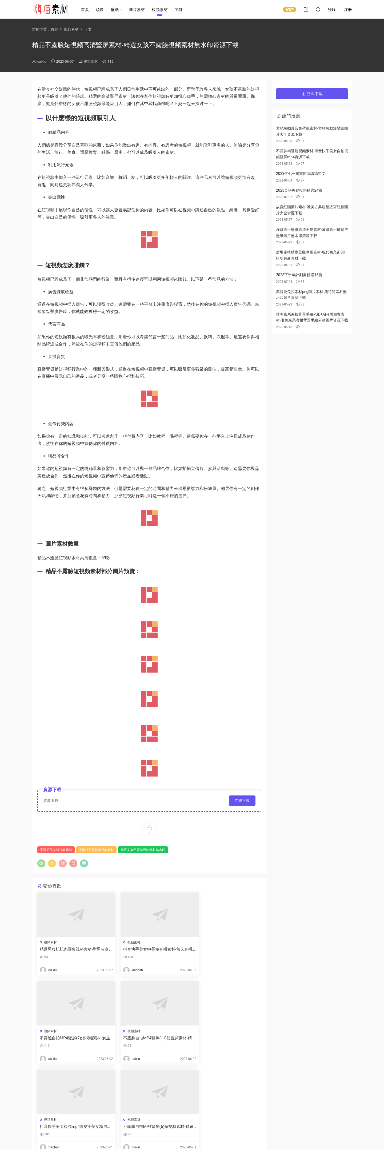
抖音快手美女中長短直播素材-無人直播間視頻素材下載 (149, 949)
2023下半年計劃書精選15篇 (299, 275)
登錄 (50, 1092)
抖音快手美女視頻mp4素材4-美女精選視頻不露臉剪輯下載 (148, 1038)
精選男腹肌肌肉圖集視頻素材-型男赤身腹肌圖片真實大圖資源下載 (72, 949)
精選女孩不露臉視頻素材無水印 (143, 850)
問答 (179, 9)
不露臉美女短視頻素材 (56, 850)
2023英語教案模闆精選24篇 (299, 190)
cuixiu (41, 61)
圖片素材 (137, 9)
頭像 (100, 9)
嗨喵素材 (50, 9)
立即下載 (242, 800)
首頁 (85, 9)
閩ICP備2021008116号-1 (212, 1137)
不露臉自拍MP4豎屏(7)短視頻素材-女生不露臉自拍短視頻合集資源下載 (225, 949)
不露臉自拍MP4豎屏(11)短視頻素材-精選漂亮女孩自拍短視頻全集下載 (72, 1038)
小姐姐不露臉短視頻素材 (96, 850)
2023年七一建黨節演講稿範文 (300, 173)
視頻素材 (160, 9)
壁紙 (115, 9)
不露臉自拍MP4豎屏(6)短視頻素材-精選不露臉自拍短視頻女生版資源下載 (225, 1038)
